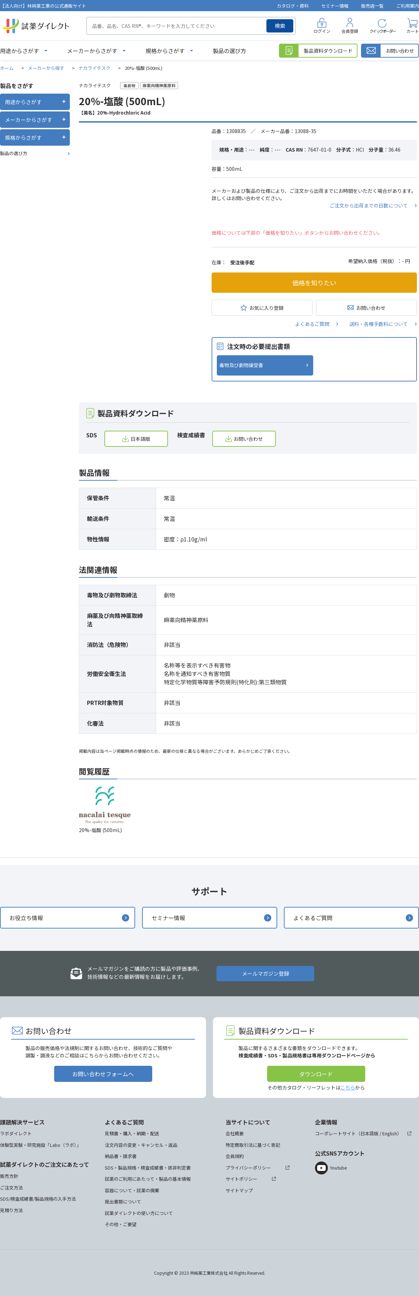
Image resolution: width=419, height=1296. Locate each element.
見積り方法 (11, 1210)
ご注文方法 (11, 1187)
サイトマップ (239, 1190)
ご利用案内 (407, 5)
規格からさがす (165, 50)
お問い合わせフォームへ (103, 1074)
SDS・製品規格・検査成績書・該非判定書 (148, 1167)
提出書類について (123, 1201)
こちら (347, 1087)
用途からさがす (19, 50)
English (389, 1133)
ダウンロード (316, 1074)
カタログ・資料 (293, 5)
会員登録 (349, 31)
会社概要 (235, 1133)
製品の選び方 (229, 50)
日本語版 (140, 438)
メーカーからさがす (92, 50)
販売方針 (9, 1176)
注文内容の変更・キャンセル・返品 (141, 1145)
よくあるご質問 (312, 323)
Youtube (338, 1167)
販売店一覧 (372, 5)
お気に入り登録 (266, 307)
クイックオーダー (382, 31)
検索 (280, 25)
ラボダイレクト (16, 1133)
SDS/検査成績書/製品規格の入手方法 (38, 1198)
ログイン (322, 31)
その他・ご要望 (121, 1224)
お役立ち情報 (26, 917)
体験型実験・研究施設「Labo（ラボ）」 (40, 1145)
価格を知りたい (314, 282)
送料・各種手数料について (378, 323)
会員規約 (235, 1156)
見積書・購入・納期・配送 (132, 1133)
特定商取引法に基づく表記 (253, 1145)
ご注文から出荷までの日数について (369, 205)
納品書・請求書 (121, 1156)
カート (412, 31)
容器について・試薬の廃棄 (132, 1190)
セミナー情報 (334, 5)
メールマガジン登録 (265, 973)
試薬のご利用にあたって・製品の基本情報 (148, 1178)
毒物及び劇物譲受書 (241, 365)
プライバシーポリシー (248, 1167)
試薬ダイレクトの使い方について (139, 1213)
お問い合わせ (370, 307)
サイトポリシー (241, 1178)
